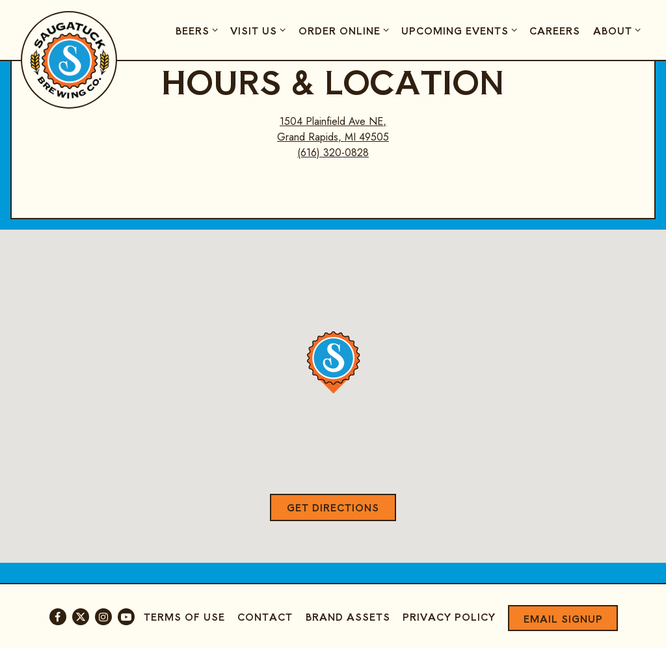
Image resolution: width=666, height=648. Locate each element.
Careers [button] (554, 30)
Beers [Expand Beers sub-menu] (198, 30)
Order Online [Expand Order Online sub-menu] (345, 30)
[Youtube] (126, 616)
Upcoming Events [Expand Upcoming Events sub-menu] (461, 30)
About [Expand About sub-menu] (619, 30)
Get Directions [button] (333, 507)
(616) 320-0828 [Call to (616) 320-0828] (333, 152)
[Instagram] (103, 616)
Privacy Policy (449, 616)
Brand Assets (348, 616)
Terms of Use (184, 616)
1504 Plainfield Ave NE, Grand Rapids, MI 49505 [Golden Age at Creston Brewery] (333, 129)
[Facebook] (57, 616)
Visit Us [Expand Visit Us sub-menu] (260, 30)
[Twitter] (80, 616)
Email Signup (563, 618)
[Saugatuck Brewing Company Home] (69, 59)
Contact (265, 616)
